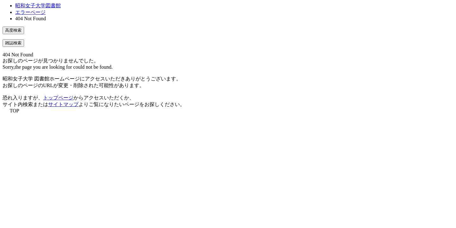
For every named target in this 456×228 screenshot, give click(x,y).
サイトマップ (63, 104)
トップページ (58, 97)
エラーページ (30, 12)
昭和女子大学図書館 (38, 5)
